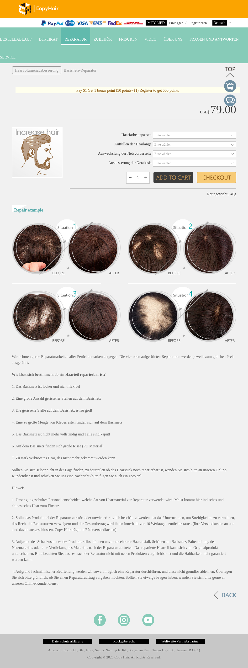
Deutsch (220, 23)
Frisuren (128, 39)
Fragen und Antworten (214, 39)
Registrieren (198, 23)
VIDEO (150, 39)
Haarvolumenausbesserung (36, 70)
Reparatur (76, 39)
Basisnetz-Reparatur (80, 70)
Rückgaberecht (124, 641)
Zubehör (103, 39)
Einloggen (176, 23)
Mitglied (156, 23)
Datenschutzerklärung (67, 641)
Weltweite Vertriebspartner (180, 641)
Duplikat (48, 39)
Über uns (173, 39)
